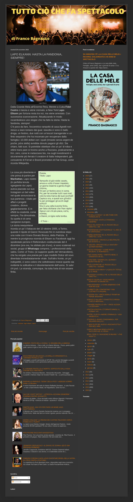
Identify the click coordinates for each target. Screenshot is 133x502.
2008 (87, 390)
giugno (89, 353)
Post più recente (17, 331)
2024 (87, 182)
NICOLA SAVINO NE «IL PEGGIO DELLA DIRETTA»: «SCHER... (101, 265)
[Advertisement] (102, 151)
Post (14, 478)
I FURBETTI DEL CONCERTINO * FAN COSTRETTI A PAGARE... (101, 290)
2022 (87, 188)
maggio (90, 356)
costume (20, 323)
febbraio (90, 365)
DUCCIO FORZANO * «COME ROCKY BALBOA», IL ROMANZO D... (100, 251)
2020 (87, 194)
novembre (91, 212)
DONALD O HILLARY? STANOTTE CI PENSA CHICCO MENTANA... (103, 300)
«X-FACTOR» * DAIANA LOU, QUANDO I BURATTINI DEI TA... (101, 261)
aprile (89, 359)
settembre (91, 343)
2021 (87, 191)
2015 (87, 372)
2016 (87, 206)
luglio (89, 349)
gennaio (90, 368)
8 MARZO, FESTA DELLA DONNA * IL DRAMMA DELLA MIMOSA (46, 343)
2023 (87, 185)
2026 (87, 176)
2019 (87, 197)
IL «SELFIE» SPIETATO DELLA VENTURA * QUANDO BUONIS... (102, 246)
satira (34, 323)
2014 (87, 375)
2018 (87, 200)
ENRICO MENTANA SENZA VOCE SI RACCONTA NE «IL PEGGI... (100, 330)
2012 (87, 381)
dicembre (90, 209)
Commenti (16, 482)
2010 (87, 387)
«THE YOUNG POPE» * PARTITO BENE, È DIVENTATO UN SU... (102, 256)
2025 (87, 179)
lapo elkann (27, 323)
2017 (87, 203)
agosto (89, 346)
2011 (87, 384)
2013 (87, 378)
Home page (43, 331)
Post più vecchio (68, 331)
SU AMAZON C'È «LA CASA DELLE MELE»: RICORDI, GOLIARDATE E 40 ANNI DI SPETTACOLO (102, 56)
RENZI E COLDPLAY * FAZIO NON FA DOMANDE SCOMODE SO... (100, 280)
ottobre (90, 340)
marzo (89, 362)
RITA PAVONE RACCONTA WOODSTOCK (38, 433)
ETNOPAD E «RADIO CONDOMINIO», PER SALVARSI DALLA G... (102, 320)
